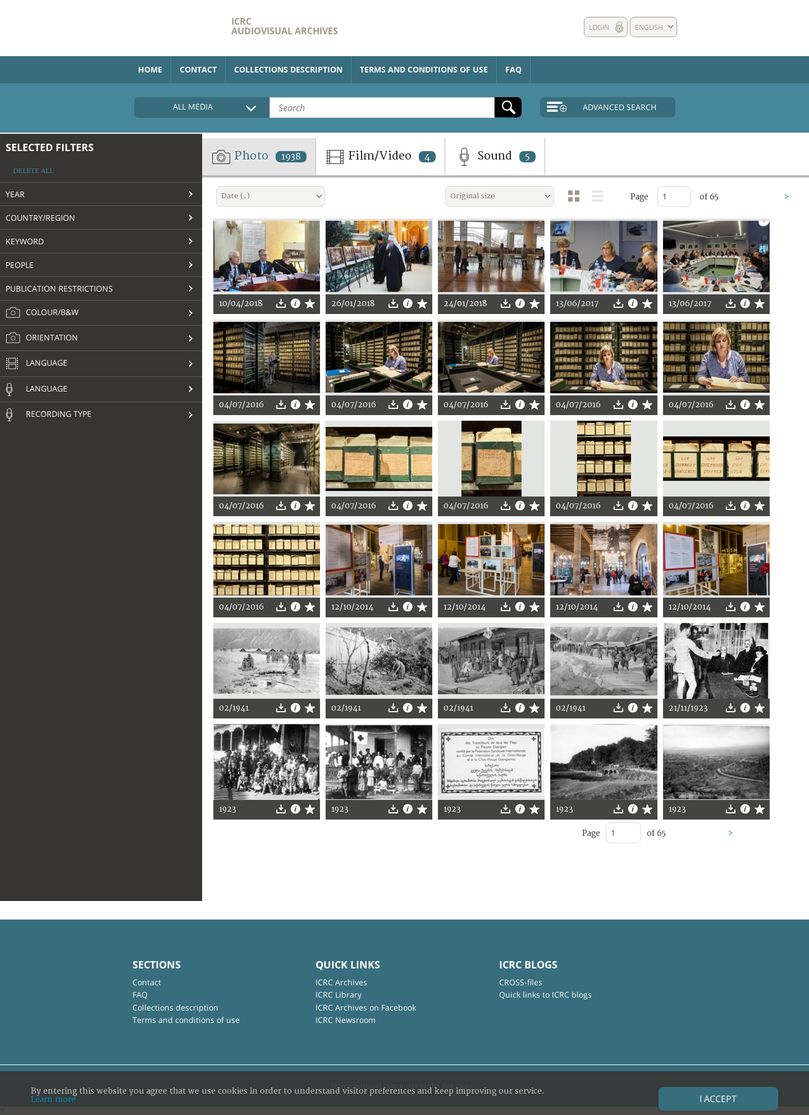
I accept (718, 1099)
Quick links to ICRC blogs (545, 994)
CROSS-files (520, 982)
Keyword (25, 241)
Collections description (288, 69)
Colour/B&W (42, 313)
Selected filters (50, 147)
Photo (259, 156)
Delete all (33, 171)
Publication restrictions (59, 288)
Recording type (49, 414)
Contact (198, 69)
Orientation (42, 338)
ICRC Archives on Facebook (366, 1007)
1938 (291, 156)
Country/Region (40, 217)
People (20, 265)
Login (599, 27)
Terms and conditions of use (424, 69)
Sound (495, 156)
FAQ (513, 69)
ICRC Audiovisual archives (284, 26)
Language (36, 364)
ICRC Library (339, 994)
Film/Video (380, 156)
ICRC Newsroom (346, 1019)
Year (15, 194)
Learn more (53, 1099)
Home (150, 69)
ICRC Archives (341, 982)
